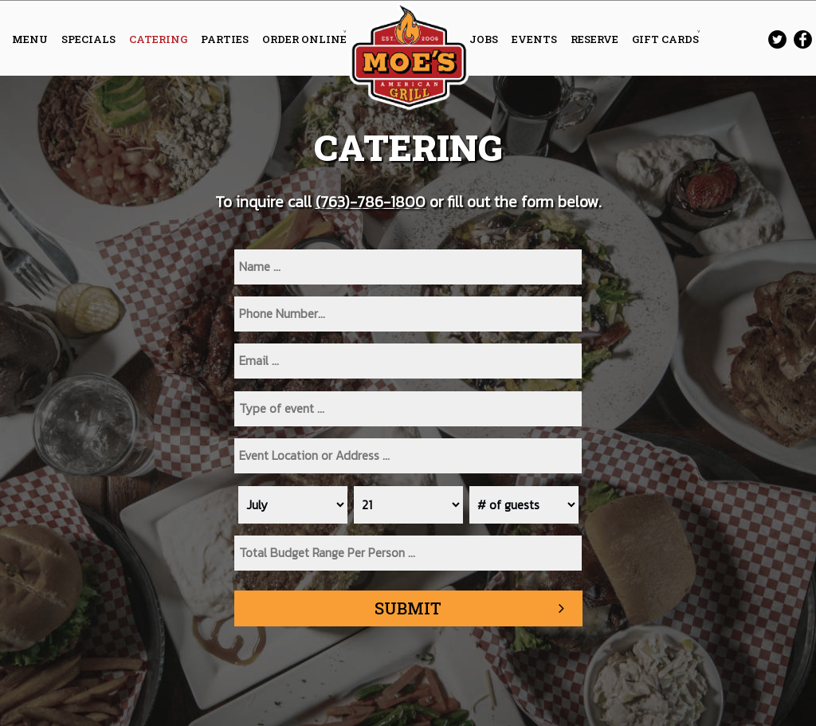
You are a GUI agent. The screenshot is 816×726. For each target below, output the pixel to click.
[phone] (408, 314)
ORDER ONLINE (304, 39)
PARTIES (226, 39)
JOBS (484, 39)
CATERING (159, 39)
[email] (408, 361)
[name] (408, 267)
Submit (408, 608)
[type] (408, 408)
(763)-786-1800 (371, 202)
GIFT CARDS (665, 39)
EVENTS (535, 39)
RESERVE (596, 39)
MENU (31, 39)
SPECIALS (89, 39)
